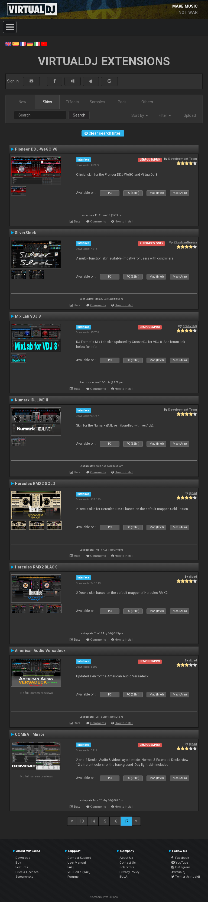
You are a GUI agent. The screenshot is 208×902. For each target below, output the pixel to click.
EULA (123, 876)
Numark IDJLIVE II (31, 400)
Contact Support (79, 858)
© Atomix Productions (104, 897)
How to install (124, 221)
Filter (165, 115)
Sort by (139, 115)
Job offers (126, 867)
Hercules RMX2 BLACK (36, 567)
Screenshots (24, 876)
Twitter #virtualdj (185, 876)
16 (115, 821)
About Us (126, 858)
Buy (18, 862)
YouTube (179, 862)
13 (82, 821)
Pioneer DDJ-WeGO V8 (36, 149)
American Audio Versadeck (40, 650)
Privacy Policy (129, 872)
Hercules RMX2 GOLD (35, 483)
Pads (122, 102)
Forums (73, 876)
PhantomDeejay (185, 242)
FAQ (70, 867)
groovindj (190, 326)
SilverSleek (25, 233)
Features (21, 867)
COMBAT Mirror (29, 734)
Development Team (182, 159)
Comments (98, 221)
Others (147, 102)
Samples (97, 102)
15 (104, 821)
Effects (72, 102)
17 (126, 821)
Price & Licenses (26, 872)
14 (93, 821)
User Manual (76, 862)
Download (22, 858)
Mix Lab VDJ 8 (28, 316)
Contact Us (127, 862)
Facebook (180, 858)
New (22, 102)
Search (79, 115)
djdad (193, 493)
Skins (47, 102)
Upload (190, 115)
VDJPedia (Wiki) (78, 872)
